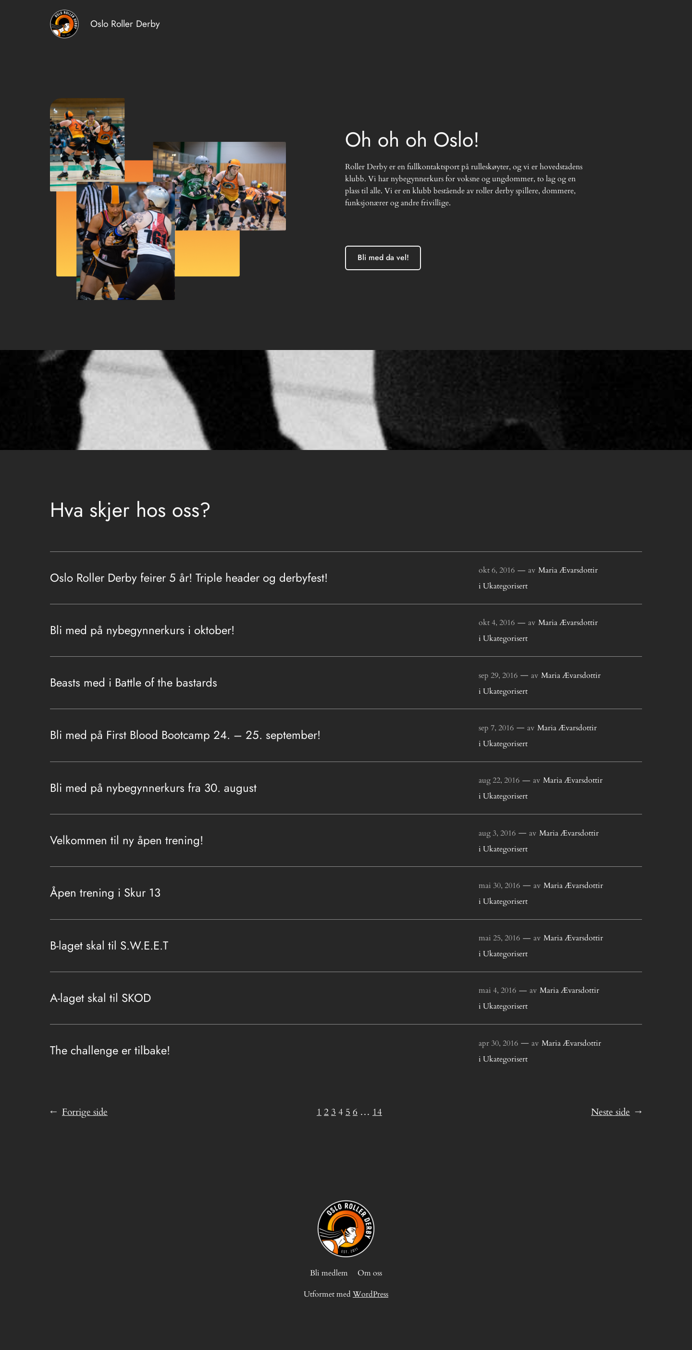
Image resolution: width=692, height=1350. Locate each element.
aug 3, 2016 (497, 833)
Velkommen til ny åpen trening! (126, 840)
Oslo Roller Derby (125, 23)
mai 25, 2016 (499, 938)
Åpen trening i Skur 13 (105, 893)
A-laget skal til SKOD (100, 998)
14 (377, 1112)
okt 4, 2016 (497, 622)
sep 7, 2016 (496, 728)
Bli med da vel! (383, 257)
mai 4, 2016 (497, 990)
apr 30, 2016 (498, 1043)
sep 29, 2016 (498, 675)
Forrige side (79, 1112)
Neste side (616, 1112)
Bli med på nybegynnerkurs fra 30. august (153, 788)
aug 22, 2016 (499, 780)
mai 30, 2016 (499, 885)
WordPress (370, 1294)
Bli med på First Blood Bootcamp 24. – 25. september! (185, 735)
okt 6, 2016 (497, 570)
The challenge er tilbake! (110, 1050)
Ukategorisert (505, 586)
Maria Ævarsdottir (568, 570)
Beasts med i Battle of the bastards (133, 682)
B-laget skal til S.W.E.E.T (109, 945)
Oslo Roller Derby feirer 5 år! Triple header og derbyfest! (189, 578)
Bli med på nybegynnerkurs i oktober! (142, 630)
